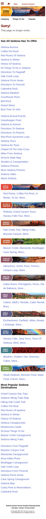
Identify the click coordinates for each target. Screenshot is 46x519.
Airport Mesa (8, 105)
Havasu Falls (10, 338)
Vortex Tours (23, 266)
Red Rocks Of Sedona (13, 55)
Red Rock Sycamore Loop (15, 136)
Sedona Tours (8, 141)
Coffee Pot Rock (10, 51)
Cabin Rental (37, 302)
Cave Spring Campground (15, 479)
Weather (7, 356)
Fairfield (23, 320)
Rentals (24, 302)
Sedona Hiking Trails (12, 439)
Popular (32, 19)
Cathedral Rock (9, 88)
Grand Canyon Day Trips (14, 393)
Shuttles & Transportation (14, 161)
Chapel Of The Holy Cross (15, 149)
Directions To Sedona (12, 128)
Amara (40, 320)
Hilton (32, 320)
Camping (5, 19)
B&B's (15, 302)
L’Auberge (8, 324)
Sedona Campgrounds (13, 422)
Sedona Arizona (9, 47)
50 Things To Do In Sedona (16, 68)
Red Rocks (9, 193)
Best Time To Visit (10, 109)
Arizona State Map (11, 157)
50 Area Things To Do (12, 431)
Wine (16, 342)
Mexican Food (28, 375)
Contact (21, 508)
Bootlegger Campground (14, 462)
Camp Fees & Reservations (16, 487)
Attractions (9, 266)
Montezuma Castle (11, 427)
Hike (16, 4)
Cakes (6, 360)
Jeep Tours (25, 338)
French (14, 379)
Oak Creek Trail (11, 229)
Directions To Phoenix (13, 132)
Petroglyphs (24, 284)
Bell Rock (6, 101)
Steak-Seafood (11, 375)
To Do (15, 197)
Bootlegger (38, 248)
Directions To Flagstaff (13, 72)
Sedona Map (8, 483)
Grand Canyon (28, 4)
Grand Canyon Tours (24, 211)
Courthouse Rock (10, 97)
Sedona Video (8, 174)
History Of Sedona (11, 63)
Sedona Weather (10, 92)
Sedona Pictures (10, 166)
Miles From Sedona (11, 153)
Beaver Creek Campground (16, 435)
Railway (7, 211)
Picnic (36, 284)
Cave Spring (10, 252)
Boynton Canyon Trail (12, 450)
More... (23, 197)
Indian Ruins (10, 284)
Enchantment (10, 320)
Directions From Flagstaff (14, 446)
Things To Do (18, 19)
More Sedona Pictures (13, 170)
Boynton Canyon (12, 234)
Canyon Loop (10, 270)
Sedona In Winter (10, 59)
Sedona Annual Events (13, 116)
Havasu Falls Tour (13, 215)
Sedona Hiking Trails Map (15, 397)
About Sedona (8, 178)
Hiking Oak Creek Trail (13, 402)
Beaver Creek (10, 248)
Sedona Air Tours (10, 145)
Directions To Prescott (13, 84)
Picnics (35, 266)
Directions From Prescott (14, 471)
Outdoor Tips (21, 356)
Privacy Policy (29, 508)
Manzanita (25, 248)
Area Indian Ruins (10, 458)
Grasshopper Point (11, 120)
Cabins (7, 302)
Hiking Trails (28, 229)
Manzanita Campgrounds (14, 454)
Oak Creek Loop (10, 76)
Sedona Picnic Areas (12, 80)
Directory (34, 356)
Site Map (15, 508)
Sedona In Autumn (11, 124)
